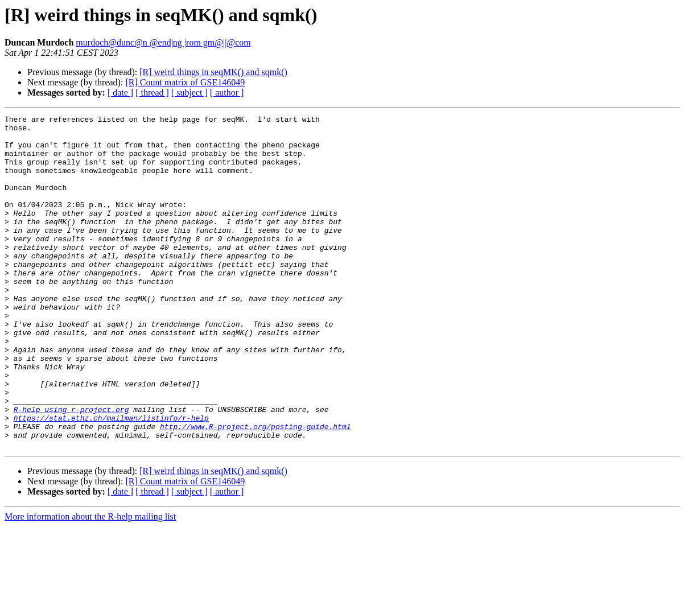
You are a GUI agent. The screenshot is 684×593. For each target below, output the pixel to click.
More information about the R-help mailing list (90, 583)
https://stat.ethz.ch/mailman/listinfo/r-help (111, 479)
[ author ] (227, 92)
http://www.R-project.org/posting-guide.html (255, 489)
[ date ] (120, 92)
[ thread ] (152, 92)
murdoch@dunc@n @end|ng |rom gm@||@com (163, 42)
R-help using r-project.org (71, 469)
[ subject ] (189, 92)
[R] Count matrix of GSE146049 (185, 82)
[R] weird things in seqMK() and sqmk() (213, 72)
